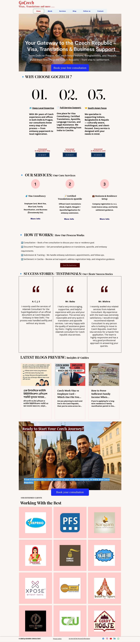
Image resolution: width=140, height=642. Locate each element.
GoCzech (26, 2)
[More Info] (35, 219)
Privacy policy (57, 639)
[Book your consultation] (70, 492)
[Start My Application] (70, 265)
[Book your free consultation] (70, 67)
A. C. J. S (36, 301)
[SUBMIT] (42, 154)
